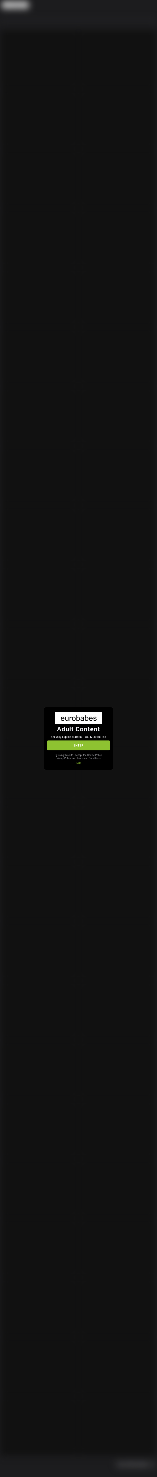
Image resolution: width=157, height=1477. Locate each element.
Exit (78, 763)
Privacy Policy (63, 758)
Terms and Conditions (89, 758)
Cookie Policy (94, 755)
